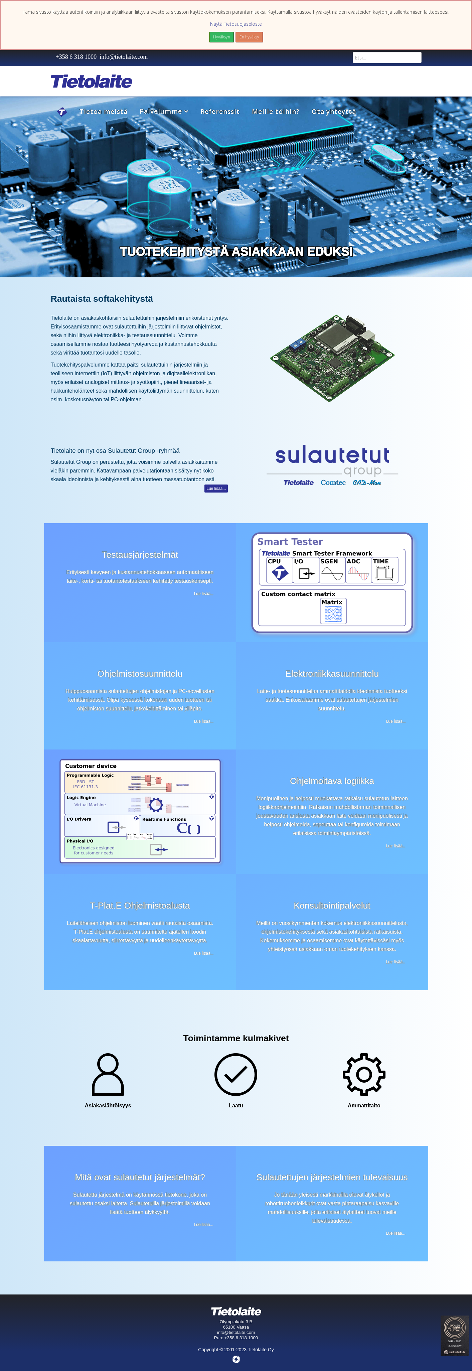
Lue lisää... (216, 488)
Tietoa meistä (104, 111)
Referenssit (220, 111)
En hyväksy (249, 37)
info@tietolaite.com (124, 56)
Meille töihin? (276, 111)
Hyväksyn (221, 37)
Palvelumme (161, 111)
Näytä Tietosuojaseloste (236, 24)
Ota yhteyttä (334, 111)
